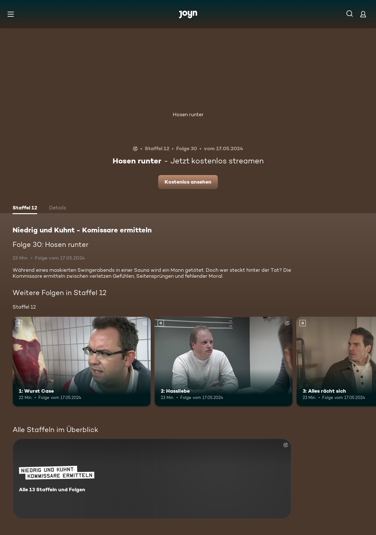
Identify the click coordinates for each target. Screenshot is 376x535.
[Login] (363, 14)
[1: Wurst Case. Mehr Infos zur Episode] (82, 362)
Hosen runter (188, 114)
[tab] (24, 208)
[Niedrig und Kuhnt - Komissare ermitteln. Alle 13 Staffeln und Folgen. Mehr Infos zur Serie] (152, 479)
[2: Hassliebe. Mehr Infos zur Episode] (223, 362)
